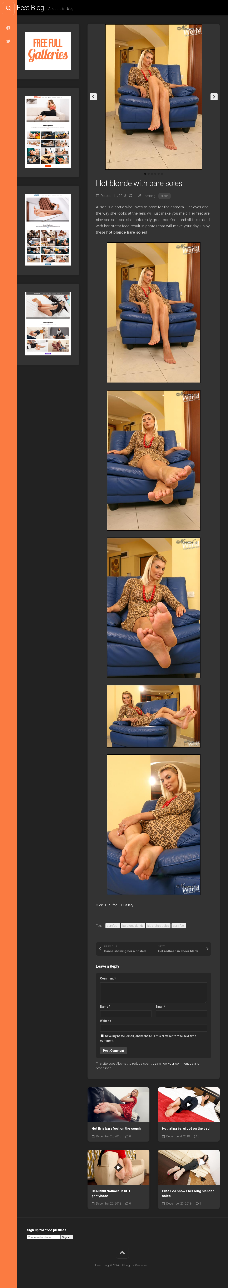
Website (105, 1022)
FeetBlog (149, 197)
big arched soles (158, 927)
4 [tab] (155, 175)
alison (165, 197)
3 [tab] (152, 175)
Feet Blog (40, 8)
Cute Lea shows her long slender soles (188, 1195)
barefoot (112, 927)
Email (160, 1008)
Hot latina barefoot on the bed (185, 1130)
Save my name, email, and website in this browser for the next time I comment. (149, 1040)
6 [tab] (162, 175)
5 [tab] (159, 175)
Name (105, 1008)
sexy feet (178, 927)
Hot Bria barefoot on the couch (116, 1130)
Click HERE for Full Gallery (119, 906)
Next (214, 98)
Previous (93, 98)
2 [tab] (149, 175)
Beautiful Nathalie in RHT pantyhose (111, 1195)
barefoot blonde (132, 927)
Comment (108, 980)
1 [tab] (145, 175)
